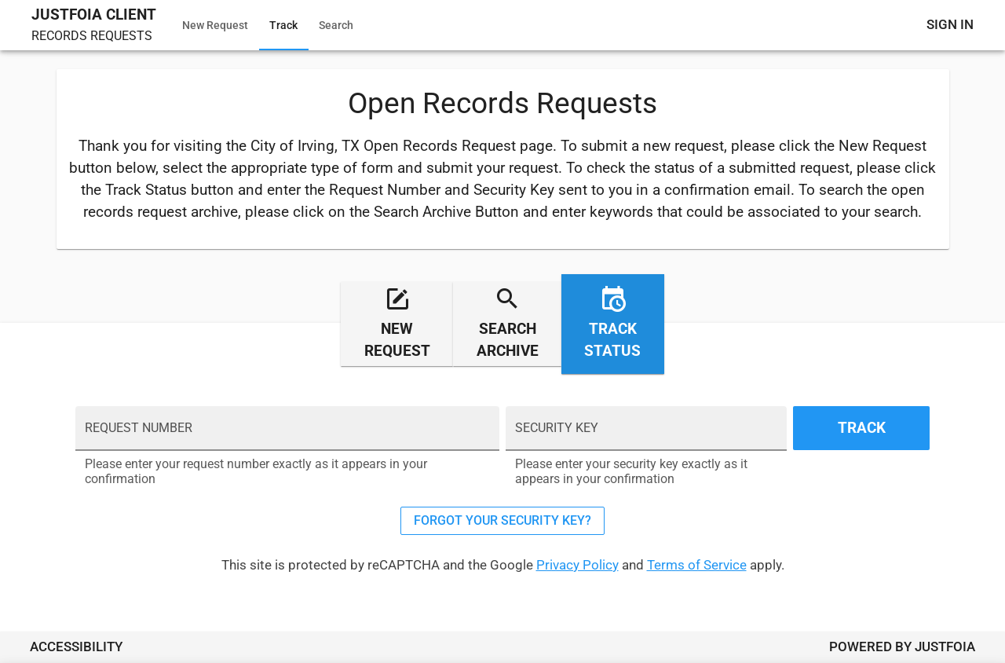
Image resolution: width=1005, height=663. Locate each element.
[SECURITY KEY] (646, 436)
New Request (215, 25)
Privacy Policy (577, 565)
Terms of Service (697, 565)
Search (336, 25)
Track (283, 25)
